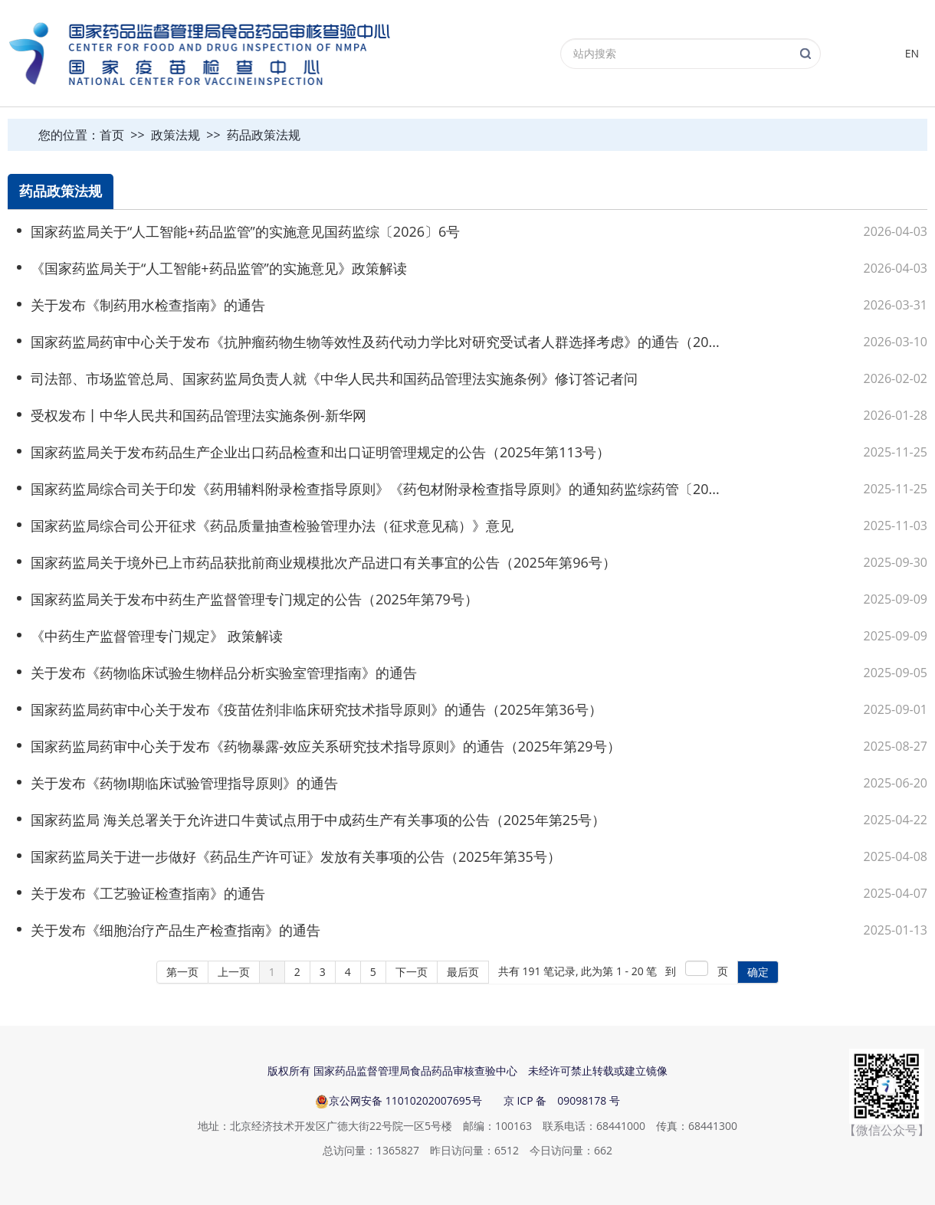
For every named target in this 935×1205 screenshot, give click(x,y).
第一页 (182, 971)
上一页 (234, 971)
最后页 (463, 971)
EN (912, 53)
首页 (112, 134)
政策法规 (175, 134)
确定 (758, 971)
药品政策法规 (263, 134)
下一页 (411, 971)
